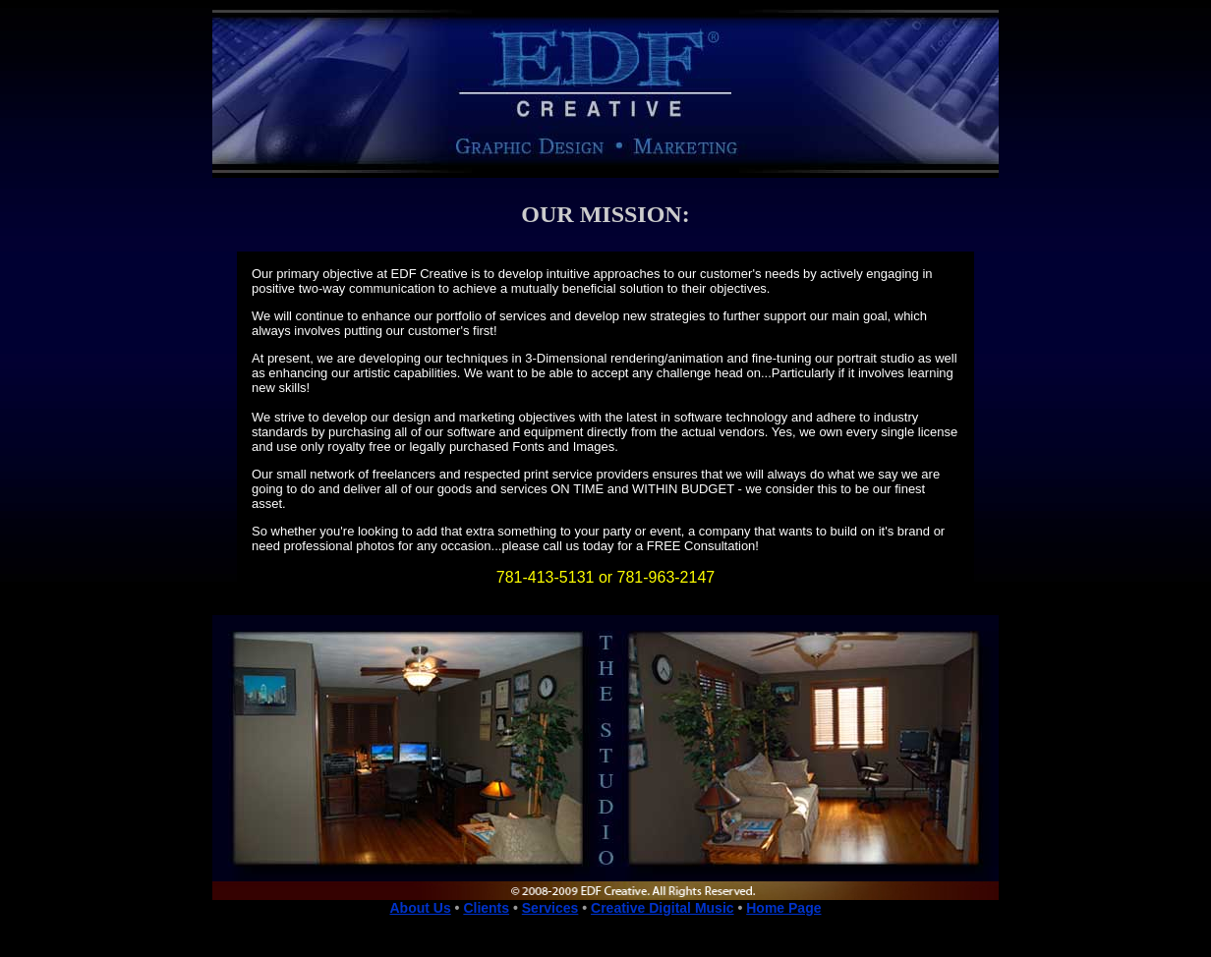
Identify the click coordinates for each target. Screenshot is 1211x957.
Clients (486, 908)
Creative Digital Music (662, 908)
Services (550, 908)
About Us (419, 908)
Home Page (783, 908)
